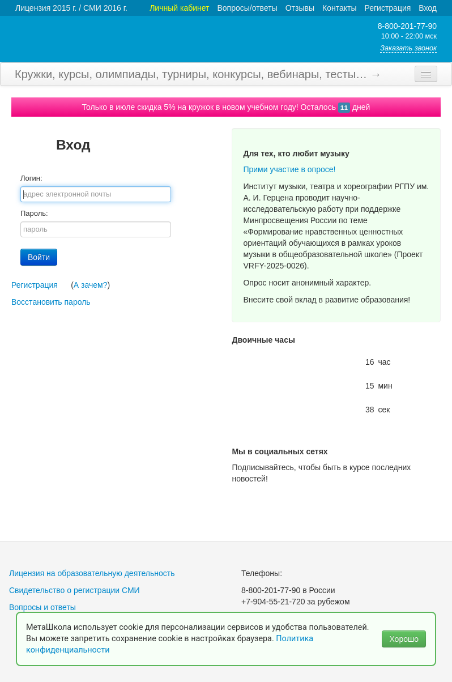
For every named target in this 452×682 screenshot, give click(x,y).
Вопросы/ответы (248, 7)
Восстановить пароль (51, 301)
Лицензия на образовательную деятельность (92, 573)
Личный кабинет (179, 7)
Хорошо (404, 638)
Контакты (339, 7)
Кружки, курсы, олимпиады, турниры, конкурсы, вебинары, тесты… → (198, 74)
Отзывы (299, 7)
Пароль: (34, 213)
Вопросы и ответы (42, 607)
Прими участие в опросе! (289, 169)
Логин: (31, 178)
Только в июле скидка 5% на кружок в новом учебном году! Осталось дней (226, 107)
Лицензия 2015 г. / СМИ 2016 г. (71, 7)
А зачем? (91, 284)
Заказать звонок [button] (408, 48)
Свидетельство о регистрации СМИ (74, 590)
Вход (428, 7)
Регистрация (387, 7)
